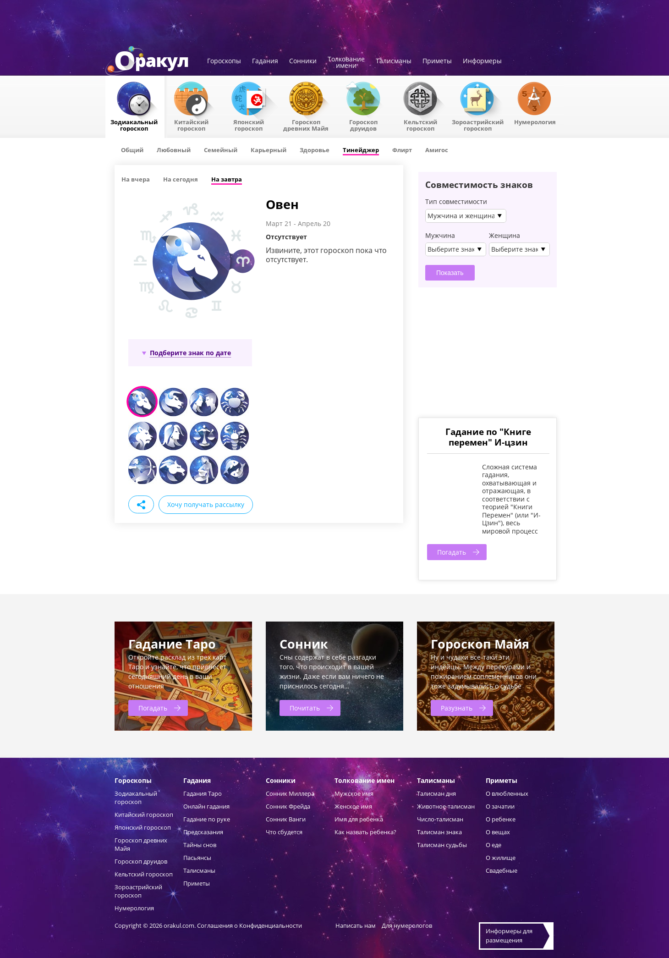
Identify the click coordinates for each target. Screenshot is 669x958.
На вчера (135, 179)
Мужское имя (353, 793)
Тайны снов (199, 845)
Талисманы (393, 61)
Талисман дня (436, 793)
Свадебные (501, 870)
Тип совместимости (456, 202)
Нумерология (535, 121)
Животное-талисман (446, 806)
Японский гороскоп (248, 125)
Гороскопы (224, 61)
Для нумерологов (407, 925)
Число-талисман (440, 819)
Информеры (482, 61)
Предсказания (203, 832)
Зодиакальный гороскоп (134, 125)
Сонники (303, 61)
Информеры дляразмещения (509, 935)
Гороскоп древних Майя (306, 125)
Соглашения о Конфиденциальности (250, 925)
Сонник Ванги (286, 819)
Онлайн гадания (206, 806)
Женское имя (353, 806)
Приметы (437, 61)
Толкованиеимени (346, 63)
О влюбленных (507, 793)
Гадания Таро (202, 793)
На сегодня (180, 179)
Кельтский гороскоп (420, 125)
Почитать (305, 708)
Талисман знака (439, 832)
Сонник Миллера (290, 793)
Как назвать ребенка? (365, 832)
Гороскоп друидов (141, 861)
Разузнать (456, 708)
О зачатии (500, 806)
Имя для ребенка (358, 819)
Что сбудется (284, 832)
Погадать (451, 552)
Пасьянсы (197, 857)
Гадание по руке (206, 819)
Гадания (265, 61)
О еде (493, 845)
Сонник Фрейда (288, 806)
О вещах (498, 832)
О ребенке (500, 819)
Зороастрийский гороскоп (478, 125)
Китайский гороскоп (191, 125)
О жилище (500, 857)
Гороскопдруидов (363, 125)
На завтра (226, 179)
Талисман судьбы (442, 845)
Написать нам (355, 925)
